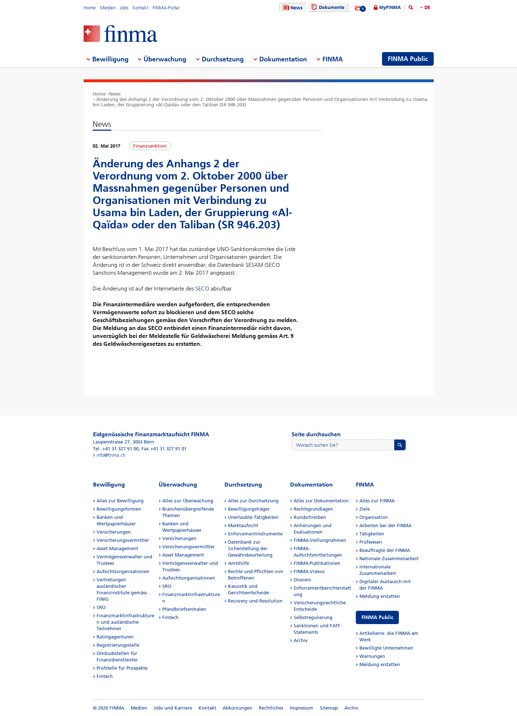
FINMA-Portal (166, 7)
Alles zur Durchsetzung (253, 500)
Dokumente (326, 7)
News (292, 7)
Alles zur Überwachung (187, 500)
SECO (202, 288)
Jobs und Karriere (173, 708)
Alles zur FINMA (377, 500)
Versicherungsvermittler (123, 540)
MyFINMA (390, 7)
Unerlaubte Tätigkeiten (253, 517)
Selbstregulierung (313, 617)
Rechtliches (271, 708)
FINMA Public (377, 617)
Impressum (301, 708)
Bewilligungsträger (249, 509)
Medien (108, 7)
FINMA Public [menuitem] (408, 59)
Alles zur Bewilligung (120, 500)
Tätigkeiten (371, 533)
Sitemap (329, 708)
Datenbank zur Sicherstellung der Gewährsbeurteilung (250, 548)
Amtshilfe (238, 563)
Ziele (364, 509)
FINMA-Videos (309, 571)
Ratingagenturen (115, 637)
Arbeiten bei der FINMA (385, 525)
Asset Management (117, 548)
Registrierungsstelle (118, 645)
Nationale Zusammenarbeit (389, 558)
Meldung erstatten (379, 596)
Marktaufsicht (243, 525)
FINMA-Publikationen (317, 563)
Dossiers (302, 579)
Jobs (124, 7)
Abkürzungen (237, 708)
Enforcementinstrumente (255, 533)
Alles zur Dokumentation (321, 500)
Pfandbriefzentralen (184, 609)
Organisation (373, 517)
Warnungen (372, 656)
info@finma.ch (111, 455)
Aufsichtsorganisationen (123, 571)
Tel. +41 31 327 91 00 (116, 448)
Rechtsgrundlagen (313, 509)
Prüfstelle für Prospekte (122, 668)
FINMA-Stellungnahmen (320, 540)
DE (427, 7)
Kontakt (140, 7)
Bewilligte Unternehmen (386, 648)
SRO (101, 607)
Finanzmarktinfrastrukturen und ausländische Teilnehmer (125, 622)
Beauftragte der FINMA (384, 550)
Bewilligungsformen (119, 509)
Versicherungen (114, 532)
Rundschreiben (310, 517)
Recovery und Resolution (255, 601)
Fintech (105, 676)
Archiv (301, 640)
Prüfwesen (370, 542)
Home (90, 7)
